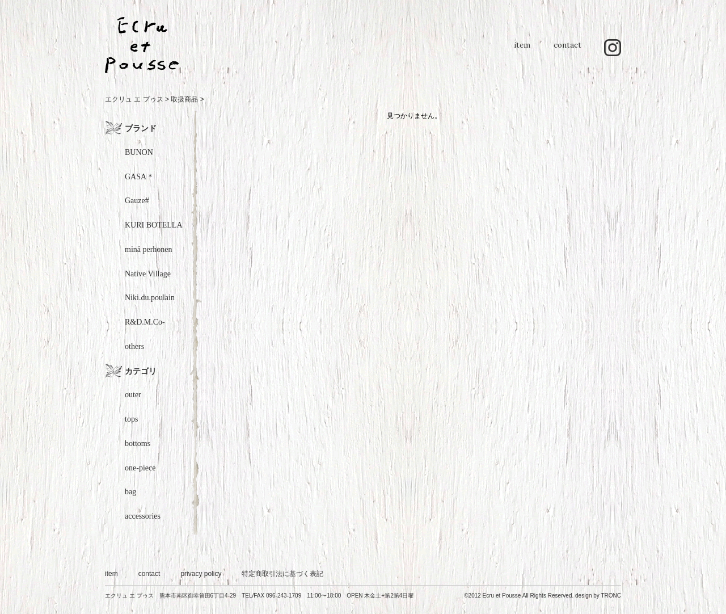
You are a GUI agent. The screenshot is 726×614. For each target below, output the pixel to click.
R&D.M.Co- (145, 322)
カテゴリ (141, 371)
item (522, 50)
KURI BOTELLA (154, 225)
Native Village (148, 274)
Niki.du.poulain (150, 297)
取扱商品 (184, 99)
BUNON (139, 152)
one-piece (140, 468)
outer (133, 394)
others (134, 346)
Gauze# (137, 200)
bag (130, 491)
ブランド (141, 128)
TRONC (611, 595)
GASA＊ (139, 177)
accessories (143, 516)
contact (567, 50)
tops (131, 419)
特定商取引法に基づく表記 (282, 574)
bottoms (137, 443)
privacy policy (200, 574)
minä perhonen (148, 249)
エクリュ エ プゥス (134, 99)
